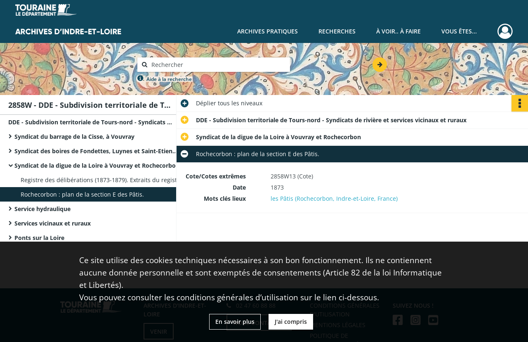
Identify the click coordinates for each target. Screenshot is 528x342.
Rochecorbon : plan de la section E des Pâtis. (82, 194)
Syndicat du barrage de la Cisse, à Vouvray (74, 136)
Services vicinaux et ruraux (52, 223)
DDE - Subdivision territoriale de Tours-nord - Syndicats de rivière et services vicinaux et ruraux (90, 122)
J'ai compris (291, 321)
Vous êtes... (459, 31)
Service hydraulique (42, 209)
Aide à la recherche (169, 79)
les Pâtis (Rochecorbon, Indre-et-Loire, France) (334, 198)
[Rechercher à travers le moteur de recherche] (217, 64)
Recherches (337, 31)
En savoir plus (235, 321)
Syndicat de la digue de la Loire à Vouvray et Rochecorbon (96, 165)
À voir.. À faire (398, 31)
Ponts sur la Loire (39, 238)
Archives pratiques (267, 31)
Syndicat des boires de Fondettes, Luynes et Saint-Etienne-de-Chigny (96, 151)
